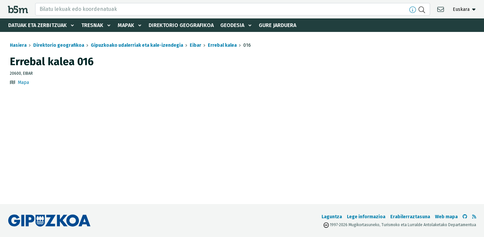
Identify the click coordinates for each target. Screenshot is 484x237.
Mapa (23, 82)
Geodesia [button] (232, 25)
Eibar (195, 45)
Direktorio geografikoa (181, 25)
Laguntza (332, 217)
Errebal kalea (222, 45)
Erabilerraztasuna (410, 217)
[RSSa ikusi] (474, 217)
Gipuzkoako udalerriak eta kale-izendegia (137, 45)
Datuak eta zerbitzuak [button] (37, 25)
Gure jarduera (277, 25)
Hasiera (18, 45)
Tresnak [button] (92, 25)
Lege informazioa (366, 217)
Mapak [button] (126, 25)
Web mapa (446, 217)
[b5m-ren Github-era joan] (465, 217)
